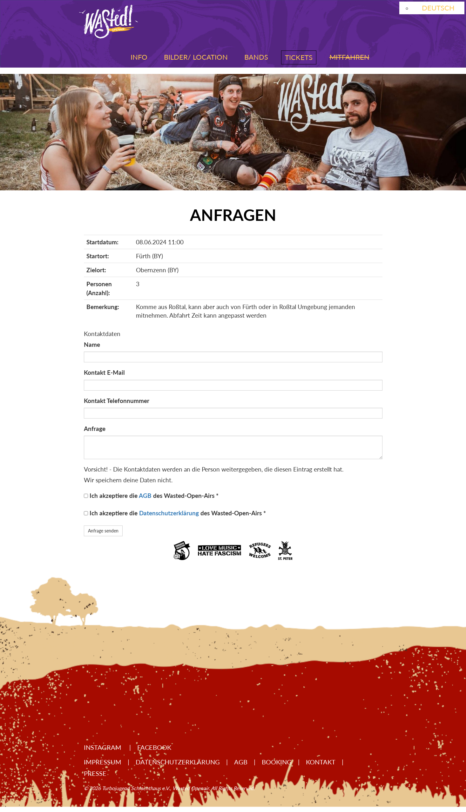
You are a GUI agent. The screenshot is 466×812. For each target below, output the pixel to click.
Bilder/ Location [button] (196, 57)
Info (139, 57)
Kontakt (320, 762)
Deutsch (438, 7)
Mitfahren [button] (349, 57)
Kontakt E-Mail (104, 372)
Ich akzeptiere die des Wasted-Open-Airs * (154, 495)
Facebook (154, 747)
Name (92, 344)
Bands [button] (256, 57)
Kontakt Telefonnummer (116, 400)
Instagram (103, 747)
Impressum (102, 762)
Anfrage (94, 428)
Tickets (299, 57)
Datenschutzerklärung (169, 513)
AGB (145, 495)
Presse (95, 773)
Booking (277, 762)
